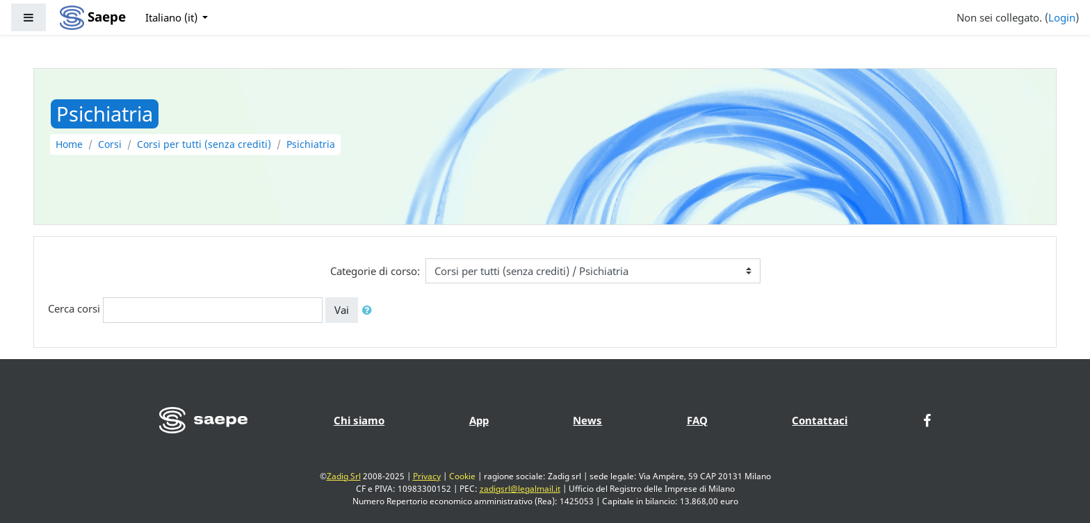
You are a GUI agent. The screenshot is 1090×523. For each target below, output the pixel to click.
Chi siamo (359, 420)
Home (69, 144)
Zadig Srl (344, 476)
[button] (370, 310)
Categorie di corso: (375, 271)
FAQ (697, 420)
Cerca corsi (74, 309)
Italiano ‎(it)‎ (172, 17)
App (479, 420)
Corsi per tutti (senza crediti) (204, 144)
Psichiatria (310, 144)
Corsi (110, 144)
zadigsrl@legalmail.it (520, 489)
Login (1061, 17)
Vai (341, 310)
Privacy (427, 476)
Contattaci (819, 420)
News (587, 420)
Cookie (462, 476)
